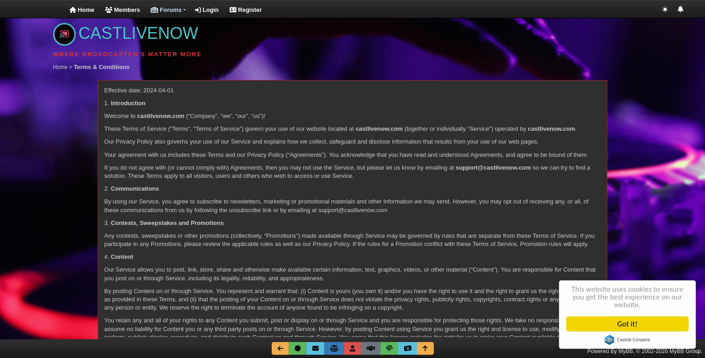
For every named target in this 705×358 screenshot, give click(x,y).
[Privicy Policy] (389, 348)
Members (122, 9)
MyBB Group (685, 351)
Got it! (628, 324)
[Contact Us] (315, 348)
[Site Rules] (334, 348)
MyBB (625, 351)
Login (207, 9)
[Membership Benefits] (352, 348)
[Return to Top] (425, 348)
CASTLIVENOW (125, 33)
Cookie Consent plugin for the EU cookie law (628, 340)
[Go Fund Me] (407, 348)
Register (246, 9)
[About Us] (298, 348)
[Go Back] (280, 348)
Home (82, 9)
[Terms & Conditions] (371, 348)
